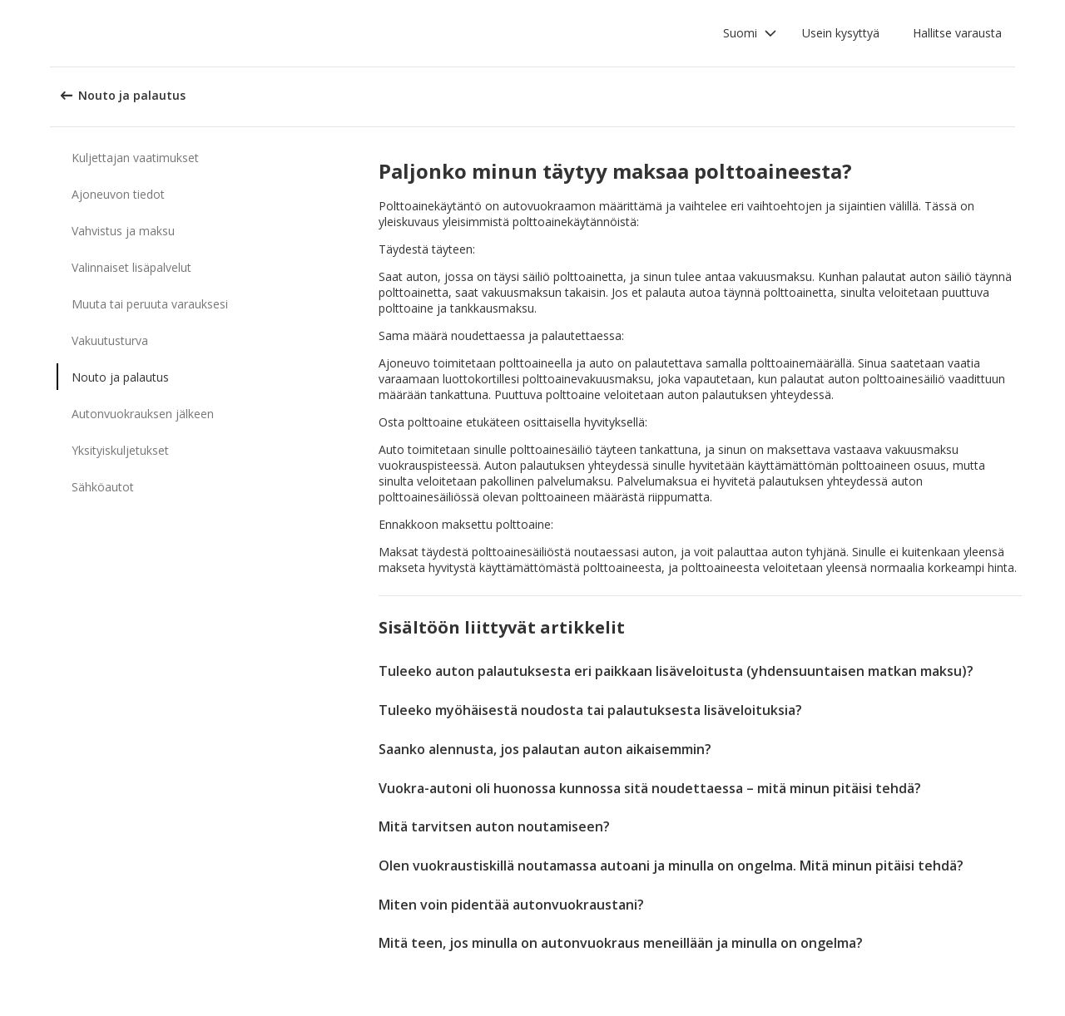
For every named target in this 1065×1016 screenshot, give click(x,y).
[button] (750, 33)
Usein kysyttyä (840, 33)
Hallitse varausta (957, 33)
